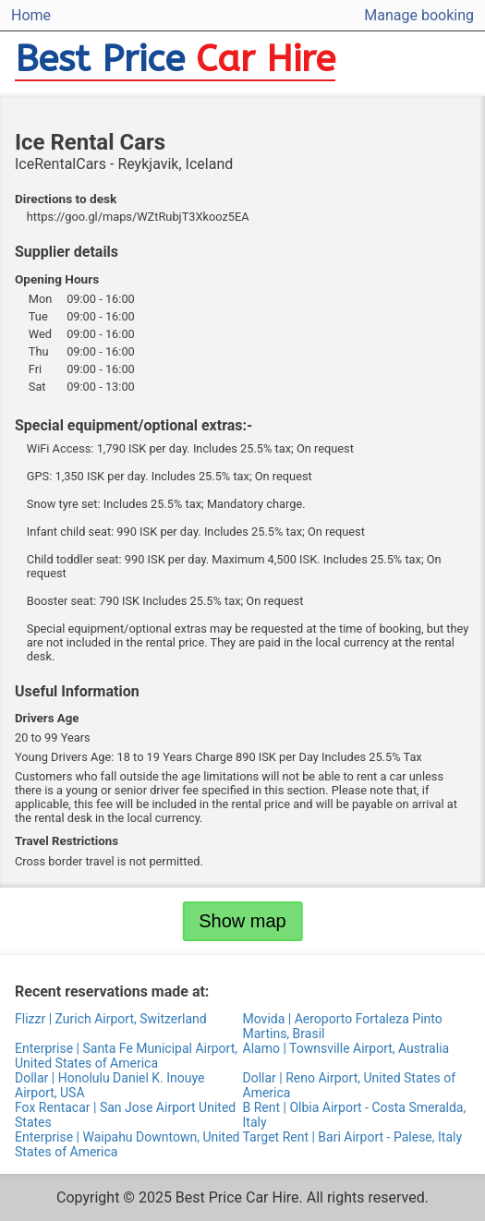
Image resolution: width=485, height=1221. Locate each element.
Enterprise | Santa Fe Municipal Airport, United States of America (126, 1055)
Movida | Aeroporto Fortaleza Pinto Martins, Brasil (343, 1026)
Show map (242, 921)
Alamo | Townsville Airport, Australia (346, 1048)
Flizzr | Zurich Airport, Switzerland (111, 1018)
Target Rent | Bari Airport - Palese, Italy (353, 1137)
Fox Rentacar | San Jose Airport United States (125, 1115)
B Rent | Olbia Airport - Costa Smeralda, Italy (355, 1115)
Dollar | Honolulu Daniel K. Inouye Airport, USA (110, 1085)
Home (31, 15)
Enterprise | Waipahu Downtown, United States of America (127, 1144)
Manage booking (419, 15)
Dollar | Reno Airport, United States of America (349, 1085)
